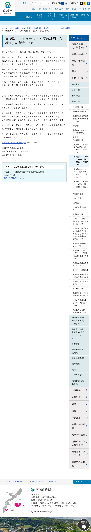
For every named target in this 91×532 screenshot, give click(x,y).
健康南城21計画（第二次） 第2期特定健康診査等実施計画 (80, 254)
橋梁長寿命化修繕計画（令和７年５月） (80, 311)
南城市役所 (43, 489)
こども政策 (77, 375)
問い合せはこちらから (14, 178)
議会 (74, 411)
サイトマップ (84, 9)
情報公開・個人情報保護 (78, 443)
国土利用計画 (78, 288)
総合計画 (76, 90)
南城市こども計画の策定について (80, 283)
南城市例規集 (78, 434)
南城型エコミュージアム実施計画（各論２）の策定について (81, 148)
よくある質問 (58, 9)
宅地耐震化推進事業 (78, 382)
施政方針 (76, 84)
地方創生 (76, 364)
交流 (74, 370)
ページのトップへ (83, 481)
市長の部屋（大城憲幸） (78, 46)
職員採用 (76, 417)
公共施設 (76, 203)
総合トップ (36, 9)
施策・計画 (77, 78)
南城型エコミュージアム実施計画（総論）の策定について (81, 185)
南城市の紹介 (78, 54)
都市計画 (76, 96)
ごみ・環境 (77, 198)
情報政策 (76, 126)
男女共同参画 (78, 194)
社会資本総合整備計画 (80, 208)
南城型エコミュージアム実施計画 (80, 138)
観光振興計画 (78, 107)
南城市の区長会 (78, 464)
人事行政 (76, 397)
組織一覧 (52, 481)
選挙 (74, 404)
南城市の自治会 (78, 426)
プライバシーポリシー (35, 481)
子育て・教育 (40, 16)
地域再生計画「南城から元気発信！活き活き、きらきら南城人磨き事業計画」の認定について (80, 234)
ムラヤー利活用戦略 (80, 270)
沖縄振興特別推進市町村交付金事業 (78, 320)
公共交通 (76, 344)
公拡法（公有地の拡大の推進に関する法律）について (80, 221)
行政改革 (76, 390)
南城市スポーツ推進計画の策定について (80, 294)
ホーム (7, 481)
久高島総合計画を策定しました (80, 264)
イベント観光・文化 (52, 16)
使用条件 (18, 481)
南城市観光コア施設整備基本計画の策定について (80, 118)
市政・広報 (63, 16)
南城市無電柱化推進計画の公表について (80, 276)
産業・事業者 (74, 16)
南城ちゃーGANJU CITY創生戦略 (80, 131)
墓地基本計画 (78, 214)
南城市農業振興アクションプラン (80, 245)
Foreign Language (38, 3)
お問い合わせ (71, 9)
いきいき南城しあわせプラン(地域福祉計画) (80, 302)
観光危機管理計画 (80, 112)
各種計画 (76, 101)
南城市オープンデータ (78, 453)
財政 (74, 71)
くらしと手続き (29, 16)
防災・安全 (85, 16)
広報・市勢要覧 (78, 63)
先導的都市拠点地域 (78, 351)
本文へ (25, 3)
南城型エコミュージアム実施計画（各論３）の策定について (81, 173)
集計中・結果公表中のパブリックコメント (78, 333)
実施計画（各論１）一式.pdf (14, 143)
